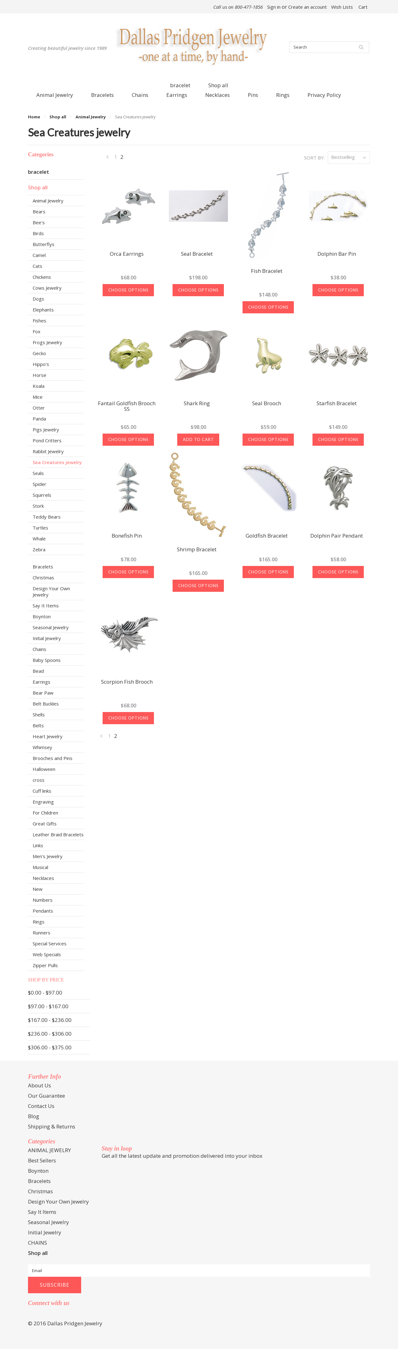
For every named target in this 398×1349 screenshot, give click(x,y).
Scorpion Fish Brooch (127, 682)
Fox (36, 331)
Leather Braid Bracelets (58, 834)
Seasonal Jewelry (51, 627)
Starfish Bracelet (337, 404)
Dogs (38, 299)
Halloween (44, 769)
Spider (39, 484)
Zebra (39, 549)
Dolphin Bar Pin (336, 254)
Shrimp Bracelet (196, 550)
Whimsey (42, 747)
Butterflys (43, 244)
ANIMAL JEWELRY (49, 1150)
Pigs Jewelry (46, 429)
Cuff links (42, 791)
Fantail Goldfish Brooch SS (126, 406)
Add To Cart (198, 439)
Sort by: (314, 157)
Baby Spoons (47, 660)
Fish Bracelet (266, 271)
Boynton (42, 616)
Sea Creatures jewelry (57, 462)
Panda (39, 419)
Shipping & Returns (51, 1126)
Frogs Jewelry (47, 342)
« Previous (107, 158)
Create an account (307, 7)
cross (38, 780)
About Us (39, 1085)
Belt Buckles (46, 704)
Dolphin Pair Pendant (336, 536)
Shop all (218, 85)
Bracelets (43, 566)
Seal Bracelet (197, 254)
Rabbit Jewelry (48, 451)
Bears (39, 211)
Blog (33, 1116)
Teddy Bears (47, 517)
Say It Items (46, 605)
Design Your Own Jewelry (51, 591)
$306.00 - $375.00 (50, 1047)
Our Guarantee (46, 1095)
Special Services (50, 943)
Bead (38, 671)
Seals (38, 473)
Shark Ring (197, 404)
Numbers (43, 900)
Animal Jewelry (91, 117)
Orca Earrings (127, 254)
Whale (39, 538)
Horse (39, 375)
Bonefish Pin (127, 536)
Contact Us (41, 1105)
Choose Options (128, 289)
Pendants (43, 911)
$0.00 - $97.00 (45, 992)
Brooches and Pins (52, 758)
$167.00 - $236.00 (50, 1020)
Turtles (40, 528)
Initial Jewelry (47, 638)
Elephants (43, 309)
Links (38, 845)
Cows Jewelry (47, 288)
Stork (38, 506)
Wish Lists (342, 7)
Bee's (39, 222)
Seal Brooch (266, 404)
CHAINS (37, 1242)
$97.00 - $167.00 (48, 1006)
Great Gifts (45, 823)
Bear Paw (43, 693)
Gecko (39, 353)
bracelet (180, 85)
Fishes (39, 320)
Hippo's (41, 364)
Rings (38, 922)
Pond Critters (47, 440)
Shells (39, 714)
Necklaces (43, 878)
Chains (39, 649)
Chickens (42, 277)
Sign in (273, 7)
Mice (38, 397)
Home (34, 117)
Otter (39, 408)
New (38, 889)
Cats (37, 266)
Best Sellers (42, 1160)
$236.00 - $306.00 (50, 1033)
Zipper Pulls (45, 965)
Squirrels (42, 495)
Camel (39, 255)
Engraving (43, 802)
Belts (38, 725)
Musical (40, 867)
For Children (45, 813)
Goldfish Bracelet (267, 536)
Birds (38, 233)
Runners (41, 932)
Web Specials (47, 954)
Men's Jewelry (47, 856)
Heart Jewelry (47, 736)
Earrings (41, 682)
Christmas (43, 577)
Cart (363, 7)
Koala (38, 386)
